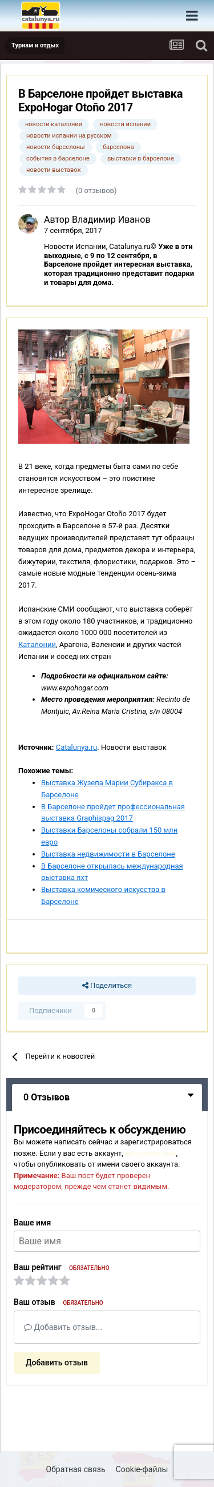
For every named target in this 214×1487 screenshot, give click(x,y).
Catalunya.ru (77, 747)
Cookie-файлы (142, 1469)
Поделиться (107, 985)
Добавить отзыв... (63, 1327)
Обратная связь (76, 1469)
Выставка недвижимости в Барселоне (108, 854)
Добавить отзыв (57, 1362)
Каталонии (37, 644)
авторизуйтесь (150, 1153)
